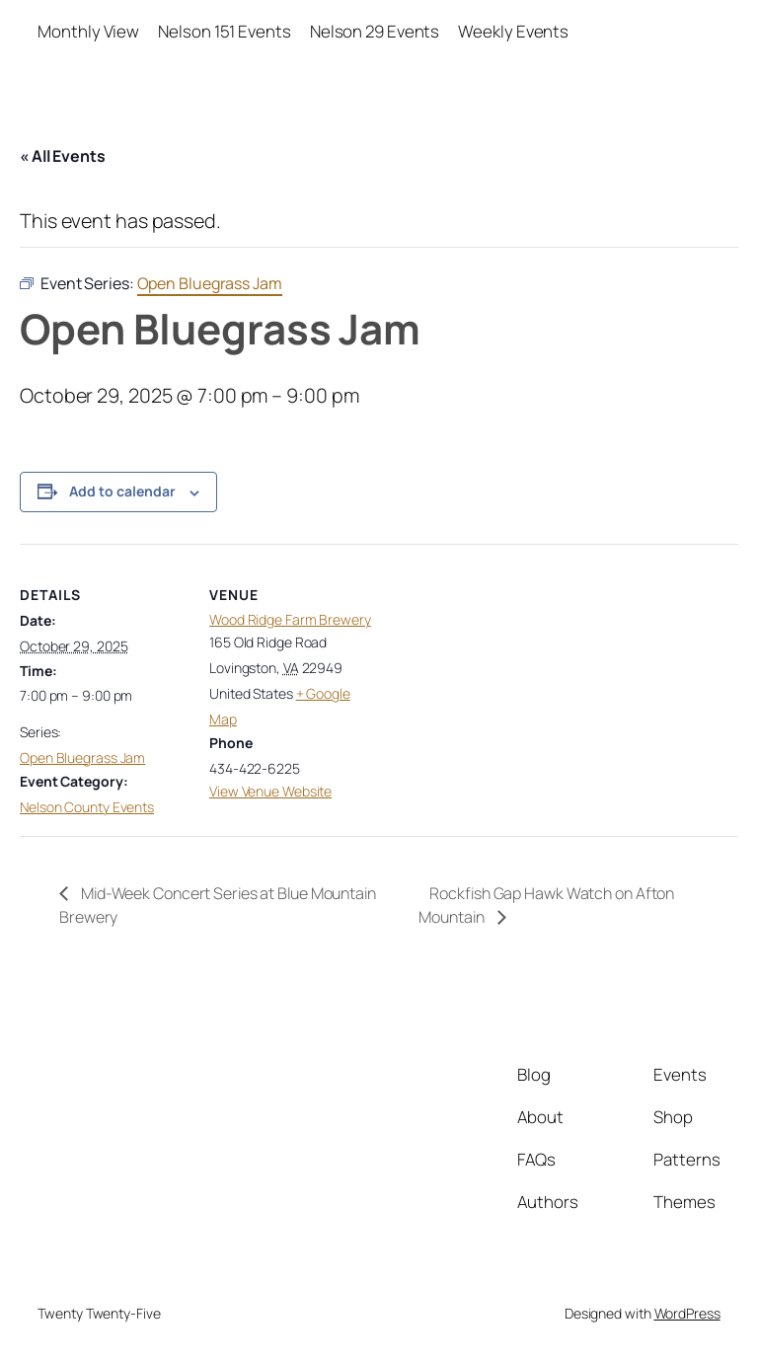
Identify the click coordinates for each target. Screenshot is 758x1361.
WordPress (687, 1313)
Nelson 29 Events (374, 31)
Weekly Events (513, 31)
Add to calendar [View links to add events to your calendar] (122, 491)
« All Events (63, 156)
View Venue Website (270, 791)
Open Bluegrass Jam (82, 757)
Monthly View (88, 31)
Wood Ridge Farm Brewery (290, 619)
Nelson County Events (87, 806)
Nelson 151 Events (224, 31)
